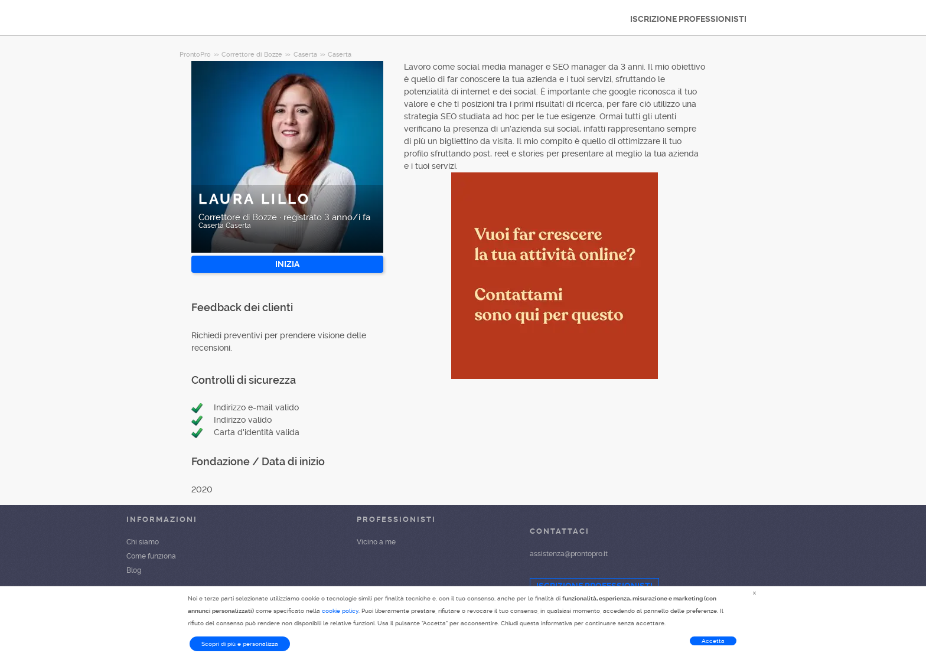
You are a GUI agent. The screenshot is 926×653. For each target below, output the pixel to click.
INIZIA (287, 264)
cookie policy (340, 611)
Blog (133, 570)
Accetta (713, 641)
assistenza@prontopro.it (569, 554)
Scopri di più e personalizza (239, 644)
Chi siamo (142, 542)
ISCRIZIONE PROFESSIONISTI (688, 19)
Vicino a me (376, 542)
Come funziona (151, 556)
